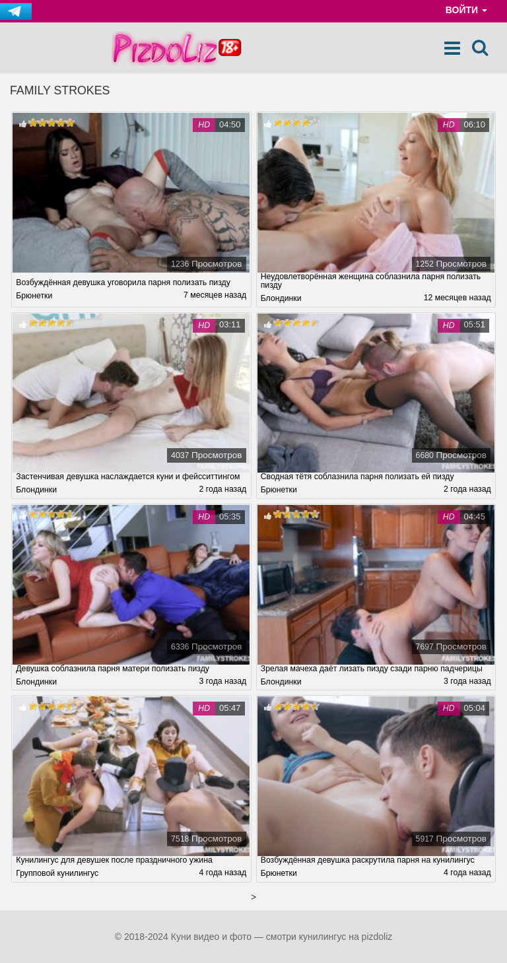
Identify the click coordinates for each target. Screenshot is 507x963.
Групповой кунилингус (57, 873)
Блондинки (281, 298)
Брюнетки (34, 295)
